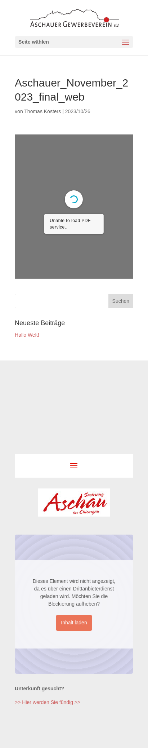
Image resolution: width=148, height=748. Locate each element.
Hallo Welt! (27, 335)
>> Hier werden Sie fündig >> (47, 702)
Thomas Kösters (42, 111)
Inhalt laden (74, 622)
